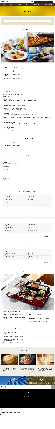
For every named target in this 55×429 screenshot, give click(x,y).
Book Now (39, 1)
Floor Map (41, 380)
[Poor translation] (3, 414)
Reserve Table (49, 1)
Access (14, 380)
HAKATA (26, 400)
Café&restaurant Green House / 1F (18, 64)
